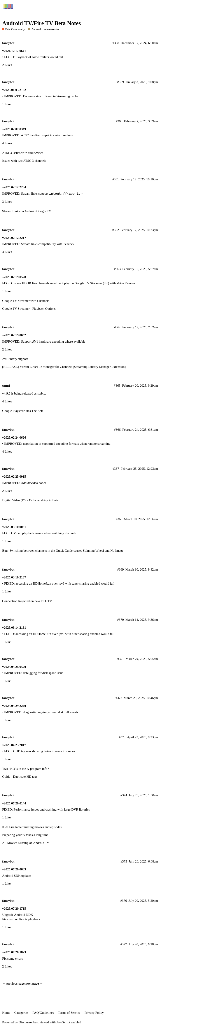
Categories (21, 1012)
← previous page (13, 983)
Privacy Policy (94, 1012)
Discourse (25, 1022)
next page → (34, 983)
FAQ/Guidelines (43, 1012)
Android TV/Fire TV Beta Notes (41, 23)
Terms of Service (69, 1012)
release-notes (51, 29)
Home (6, 1012)
